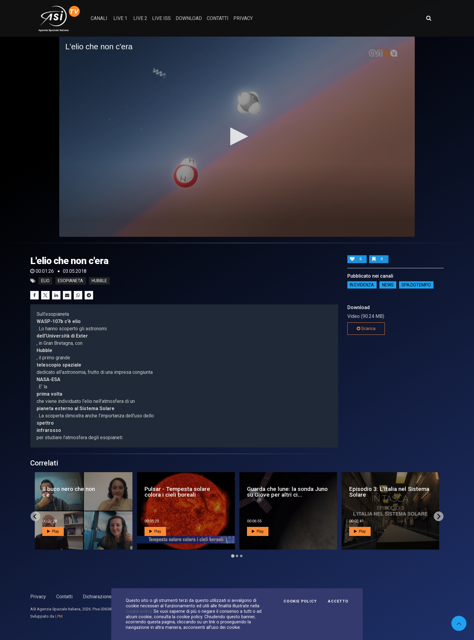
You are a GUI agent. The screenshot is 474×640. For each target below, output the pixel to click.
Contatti (64, 596)
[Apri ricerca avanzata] (428, 18)
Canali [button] (99, 18)
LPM (59, 616)
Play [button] (53, 531)
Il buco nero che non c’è (68, 491)
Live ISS (161, 18)
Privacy (38, 596)
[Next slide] (438, 516)
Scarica (366, 328)
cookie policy (138, 611)
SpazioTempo (416, 284)
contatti (218, 18)
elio (45, 281)
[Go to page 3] (241, 556)
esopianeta (70, 281)
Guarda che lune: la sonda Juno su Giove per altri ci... (287, 491)
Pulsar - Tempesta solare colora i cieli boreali (177, 491)
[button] (237, 136)
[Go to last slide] (35, 516)
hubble (99, 281)
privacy (243, 18)
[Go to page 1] (232, 556)
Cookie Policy (300, 601)
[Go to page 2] (237, 556)
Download (189, 18)
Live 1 (120, 18)
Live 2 (140, 18)
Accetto (338, 601)
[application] (237, 137)
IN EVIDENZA (362, 284)
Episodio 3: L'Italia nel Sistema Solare (389, 491)
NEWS (388, 284)
